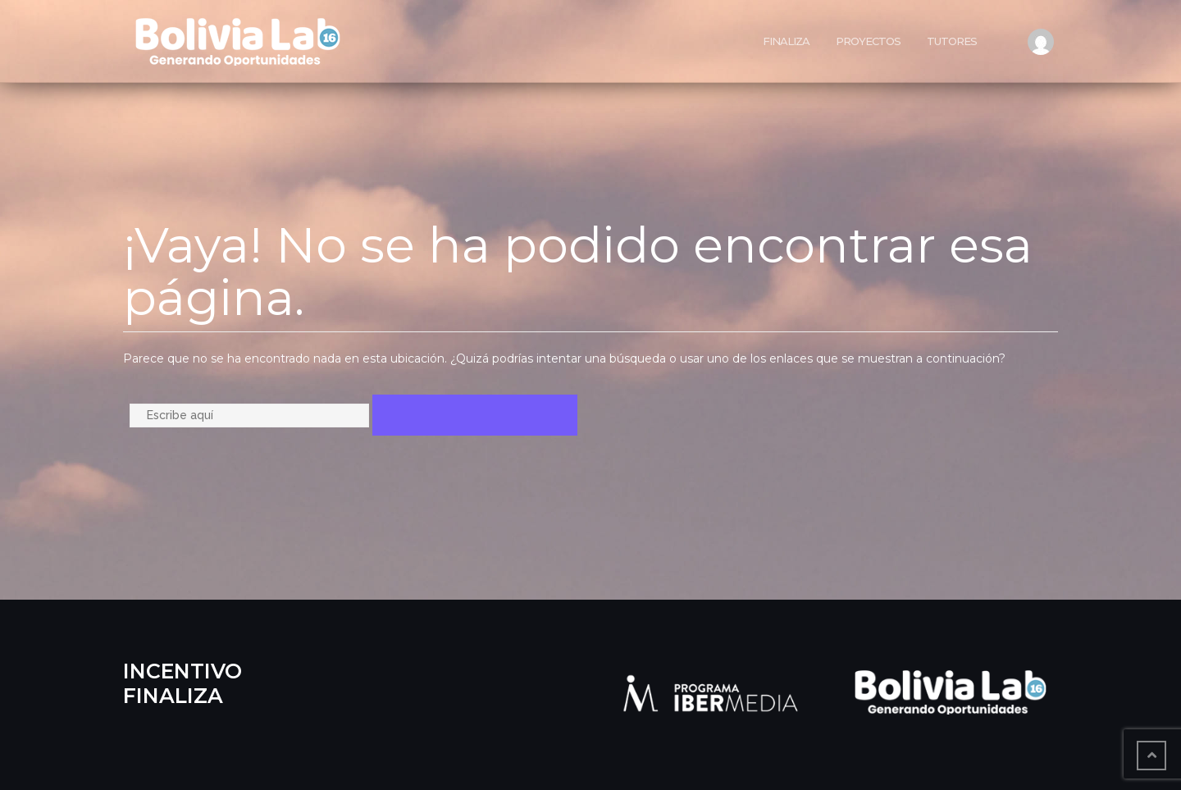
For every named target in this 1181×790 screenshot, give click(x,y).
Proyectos (868, 41)
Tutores (952, 41)
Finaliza (786, 41)
